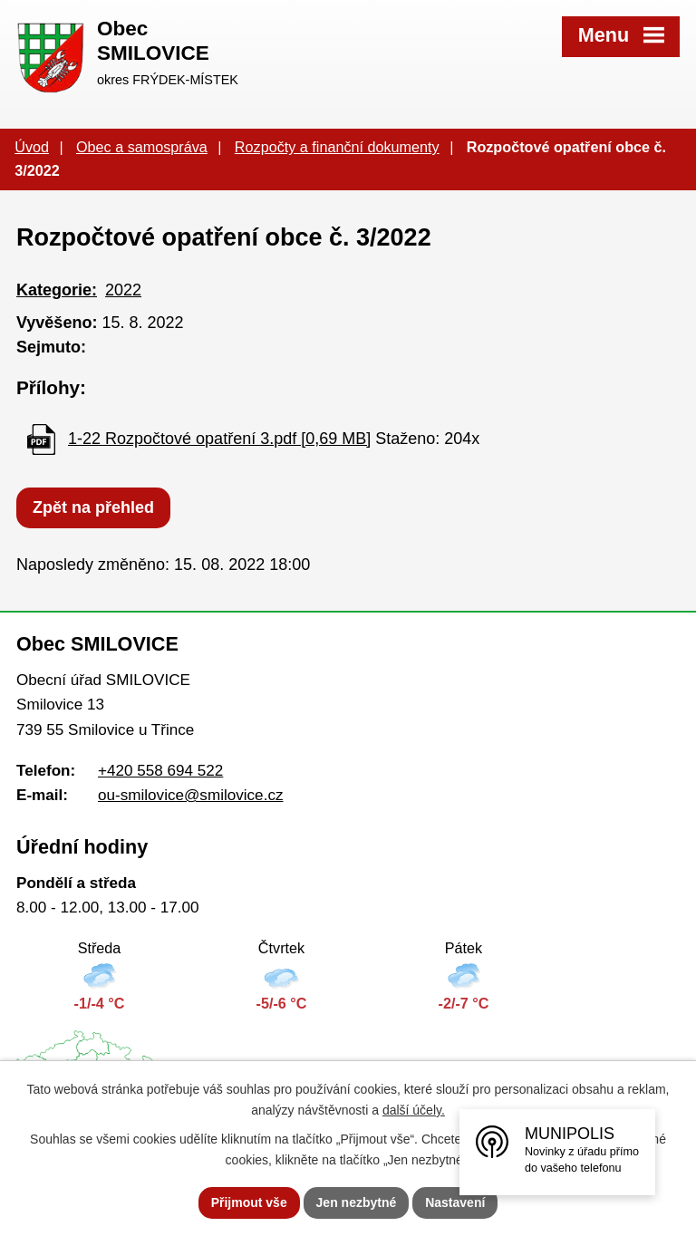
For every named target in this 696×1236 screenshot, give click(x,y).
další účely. (413, 1110)
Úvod (31, 147)
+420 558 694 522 (160, 770)
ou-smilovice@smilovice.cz (190, 795)
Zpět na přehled (93, 507)
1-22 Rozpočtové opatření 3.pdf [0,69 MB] (219, 439)
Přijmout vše (249, 1202)
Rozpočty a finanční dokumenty (337, 147)
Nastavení (455, 1202)
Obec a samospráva (142, 147)
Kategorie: (56, 290)
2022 (123, 290)
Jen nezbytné (356, 1202)
